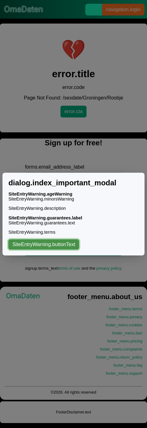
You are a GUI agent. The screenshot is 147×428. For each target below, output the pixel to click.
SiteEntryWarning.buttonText (43, 244)
